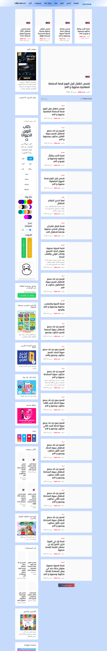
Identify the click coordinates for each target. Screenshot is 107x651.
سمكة (27, 179)
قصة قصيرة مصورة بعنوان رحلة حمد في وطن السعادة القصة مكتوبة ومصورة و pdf (54, 569)
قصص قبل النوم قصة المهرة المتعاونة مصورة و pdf (54, 181)
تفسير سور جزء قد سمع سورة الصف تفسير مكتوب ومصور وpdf (53, 352)
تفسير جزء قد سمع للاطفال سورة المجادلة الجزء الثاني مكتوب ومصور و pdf (54, 497)
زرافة (30, 169)
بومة (26, 174)
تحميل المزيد (67, 585)
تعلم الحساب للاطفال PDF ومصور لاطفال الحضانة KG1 (24, 32)
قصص (69, 3)
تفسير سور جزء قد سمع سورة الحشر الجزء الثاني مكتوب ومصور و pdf (53, 426)
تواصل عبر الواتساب (27, 295)
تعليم (62, 3)
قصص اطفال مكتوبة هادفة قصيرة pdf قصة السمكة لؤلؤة (44, 32)
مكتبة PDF (48, 3)
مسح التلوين (29, 247)
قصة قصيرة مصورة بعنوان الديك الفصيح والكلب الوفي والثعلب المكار (55, 252)
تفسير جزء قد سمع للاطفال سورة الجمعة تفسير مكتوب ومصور (54, 329)
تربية (56, 3)
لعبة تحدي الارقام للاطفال (56, 202)
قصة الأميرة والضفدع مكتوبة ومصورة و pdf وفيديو (54, 307)
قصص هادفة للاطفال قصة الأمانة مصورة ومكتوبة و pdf (64, 32)
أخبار (30, 3)
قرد (23, 169)
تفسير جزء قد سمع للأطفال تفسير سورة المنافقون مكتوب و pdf (55, 283)
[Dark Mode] (21, 3)
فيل (30, 164)
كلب (23, 158)
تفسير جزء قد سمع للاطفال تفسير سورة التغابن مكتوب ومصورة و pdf (53, 135)
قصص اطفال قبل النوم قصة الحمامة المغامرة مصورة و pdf (69, 85)
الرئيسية (76, 3)
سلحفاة (26, 189)
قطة (30, 158)
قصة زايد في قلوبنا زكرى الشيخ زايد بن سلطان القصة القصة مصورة (54, 545)
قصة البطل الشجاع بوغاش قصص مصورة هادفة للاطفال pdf (54, 229)
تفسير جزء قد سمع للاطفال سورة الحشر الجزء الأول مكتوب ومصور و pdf (55, 449)
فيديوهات (38, 3)
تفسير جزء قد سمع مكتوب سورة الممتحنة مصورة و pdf (54, 374)
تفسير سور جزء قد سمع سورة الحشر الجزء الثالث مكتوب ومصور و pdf (53, 403)
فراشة (27, 184)
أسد (23, 164)
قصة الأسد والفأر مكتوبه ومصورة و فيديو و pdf (83, 31)
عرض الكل (44, 98)
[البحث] (17, 3)
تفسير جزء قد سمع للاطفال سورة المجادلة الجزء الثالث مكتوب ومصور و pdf (54, 473)
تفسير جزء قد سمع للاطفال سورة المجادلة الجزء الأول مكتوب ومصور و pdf (54, 521)
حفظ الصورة (23, 247)
